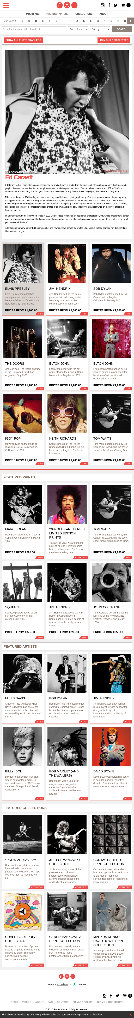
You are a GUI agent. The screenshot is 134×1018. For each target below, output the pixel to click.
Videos (26, 1002)
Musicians (33, 14)
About (103, 14)
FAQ (50, 1002)
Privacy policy (82, 1002)
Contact (62, 1002)
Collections (84, 14)
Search (122, 29)
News (14, 1002)
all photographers (23, 40)
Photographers (57, 14)
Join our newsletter (114, 40)
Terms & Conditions (110, 1002)
